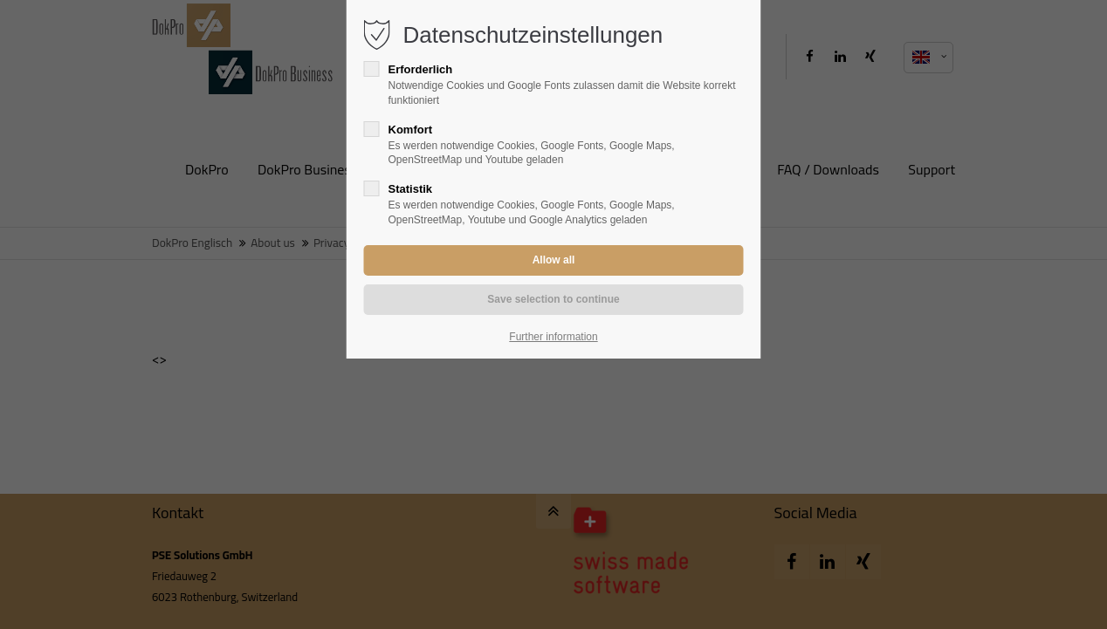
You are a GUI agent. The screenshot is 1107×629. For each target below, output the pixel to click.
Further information (553, 337)
